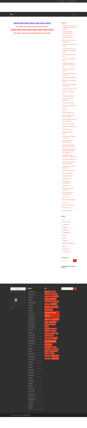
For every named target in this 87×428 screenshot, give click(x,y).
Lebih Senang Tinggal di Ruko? (69, 199)
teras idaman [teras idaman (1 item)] (47, 353)
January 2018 (31, 337)
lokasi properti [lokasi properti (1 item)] (53, 324)
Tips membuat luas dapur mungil (69, 159)
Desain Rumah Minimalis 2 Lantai (69, 88)
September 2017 (32, 343)
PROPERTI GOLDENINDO (68, 243)
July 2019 (31, 305)
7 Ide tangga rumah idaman (68, 95)
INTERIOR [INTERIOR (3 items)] (48, 319)
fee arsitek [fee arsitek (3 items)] (54, 304)
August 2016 (31, 359)
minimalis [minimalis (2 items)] (47, 330)
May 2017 (31, 348)
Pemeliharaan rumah (67, 178)
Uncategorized (66, 248)
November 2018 (32, 321)
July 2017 (31, 345)
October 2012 (31, 375)
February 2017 (32, 353)
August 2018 (31, 329)
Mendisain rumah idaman (68, 173)
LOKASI (64, 238)
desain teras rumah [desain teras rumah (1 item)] (55, 301)
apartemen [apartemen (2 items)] (47, 291)
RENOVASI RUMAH (67, 207)
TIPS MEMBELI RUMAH (68, 175)
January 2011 (31, 391)
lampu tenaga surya (67, 185)
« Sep (11, 307)
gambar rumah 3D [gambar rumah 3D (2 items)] (49, 309)
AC (63, 219)
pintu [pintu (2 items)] (53, 333)
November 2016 (32, 356)
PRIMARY (65, 240)
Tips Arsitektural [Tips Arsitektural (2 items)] (55, 355)
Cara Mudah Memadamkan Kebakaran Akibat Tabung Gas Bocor (69, 65)
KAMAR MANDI (66, 232)
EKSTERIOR (65, 224)
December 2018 (32, 318)
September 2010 (32, 399)
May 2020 (31, 299)
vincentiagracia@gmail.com (73, 1)
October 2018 (31, 324)
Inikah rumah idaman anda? (68, 102)
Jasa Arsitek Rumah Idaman (68, 205)
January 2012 (31, 380)
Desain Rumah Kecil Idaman (68, 170)
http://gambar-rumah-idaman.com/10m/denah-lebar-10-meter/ (32, 26)
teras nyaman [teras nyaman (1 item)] (52, 353)
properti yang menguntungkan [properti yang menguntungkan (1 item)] (49, 335)
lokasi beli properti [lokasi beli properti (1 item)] (47, 324)
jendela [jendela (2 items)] (46, 322)
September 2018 (32, 326)
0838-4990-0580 (62, 1)
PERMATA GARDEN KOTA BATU (69, 126)
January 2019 (31, 316)
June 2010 (31, 402)
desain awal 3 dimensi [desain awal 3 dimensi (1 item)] (48, 296)
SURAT (64, 246)
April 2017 (31, 351)
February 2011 (32, 388)
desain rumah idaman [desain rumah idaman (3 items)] (50, 299)
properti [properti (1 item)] (57, 333)
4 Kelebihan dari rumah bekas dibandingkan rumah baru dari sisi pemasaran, (69, 27)
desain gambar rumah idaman (69, 123)
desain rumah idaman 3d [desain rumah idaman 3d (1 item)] (48, 301)
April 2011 (31, 386)
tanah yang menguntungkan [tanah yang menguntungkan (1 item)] (53, 351)
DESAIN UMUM (66, 221)
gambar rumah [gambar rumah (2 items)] (55, 306)
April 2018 (31, 332)
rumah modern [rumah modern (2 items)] (48, 346)
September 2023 (32, 291)
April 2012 (31, 378)
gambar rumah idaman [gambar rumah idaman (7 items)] (50, 314)
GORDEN (65, 227)
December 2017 (32, 340)
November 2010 (32, 394)
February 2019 (32, 313)
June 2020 (31, 297)
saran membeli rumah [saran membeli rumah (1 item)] (48, 349)
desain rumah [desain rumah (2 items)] (55, 296)
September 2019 (32, 302)
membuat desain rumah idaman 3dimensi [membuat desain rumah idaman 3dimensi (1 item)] (50, 328)
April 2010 (31, 407)
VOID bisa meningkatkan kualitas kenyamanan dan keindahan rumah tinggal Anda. (69, 151)
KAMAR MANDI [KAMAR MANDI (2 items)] (52, 322)
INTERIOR (65, 230)
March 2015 (31, 370)
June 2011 (31, 383)
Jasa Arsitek (65, 109)
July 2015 (31, 364)
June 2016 (31, 361)
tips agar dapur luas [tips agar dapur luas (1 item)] (47, 355)
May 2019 (31, 310)
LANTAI (64, 235)
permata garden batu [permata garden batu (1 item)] (48, 333)
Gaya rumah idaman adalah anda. (70, 77)
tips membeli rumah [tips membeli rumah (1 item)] (47, 358)
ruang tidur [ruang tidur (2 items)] (55, 337)
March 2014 (31, 372)
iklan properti (65, 202)
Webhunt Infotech (26, 415)
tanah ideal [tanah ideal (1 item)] (46, 351)
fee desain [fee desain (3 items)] (47, 307)
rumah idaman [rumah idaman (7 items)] (50, 341)
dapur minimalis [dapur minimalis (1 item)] (53, 291)
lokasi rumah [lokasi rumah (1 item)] (46, 326)
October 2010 (31, 397)
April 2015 (31, 367)
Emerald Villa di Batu (67, 129)
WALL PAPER (65, 251)
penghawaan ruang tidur (68, 210)
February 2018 (32, 334)
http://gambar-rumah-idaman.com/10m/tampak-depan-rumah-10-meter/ (32, 33)
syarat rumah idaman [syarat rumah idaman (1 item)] (55, 349)
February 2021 (32, 294)
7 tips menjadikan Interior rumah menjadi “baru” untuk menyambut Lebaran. (69, 50)
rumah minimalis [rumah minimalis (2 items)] (48, 344)
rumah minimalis (66, 196)
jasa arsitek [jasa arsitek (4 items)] (55, 319)
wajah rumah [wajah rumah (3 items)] (55, 358)
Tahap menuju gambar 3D (68, 112)
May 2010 (31, 405)
